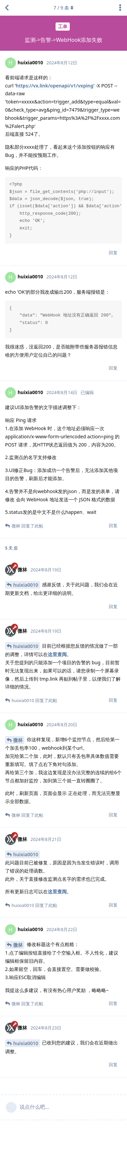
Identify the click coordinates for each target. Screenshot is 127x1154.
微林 (18, 740)
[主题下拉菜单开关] (120, 8)
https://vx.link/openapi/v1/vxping (54, 85)
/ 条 (63, 7)
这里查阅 (57, 654)
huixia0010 (25, 585)
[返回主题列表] (7, 8)
